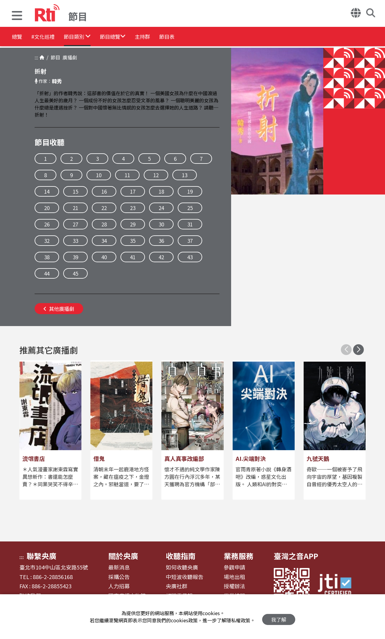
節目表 (212, 37)
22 (104, 208)
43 (190, 257)
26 (47, 224)
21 (75, 208)
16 (104, 191)
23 (132, 208)
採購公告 (119, 577)
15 (75, 191)
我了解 (278, 617)
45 (75, 273)
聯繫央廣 (41, 555)
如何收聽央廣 (182, 567)
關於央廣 (123, 555)
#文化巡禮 (52, 37)
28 (104, 224)
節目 (54, 57)
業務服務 (238, 555)
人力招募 (119, 586)
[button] (17, 16)
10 (98, 175)
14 (47, 191)
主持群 (179, 37)
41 (132, 257)
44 (47, 273)
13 (184, 175)
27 (75, 224)
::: (36, 57)
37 (190, 240)
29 (132, 224)
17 (132, 191)
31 (190, 224)
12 (156, 175)
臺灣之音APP (296, 555)
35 (132, 240)
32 (47, 240)
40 (104, 257)
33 (75, 240)
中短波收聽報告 (184, 577)
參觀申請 (234, 567)
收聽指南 (181, 555)
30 (161, 224)
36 (161, 240)
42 (161, 257)
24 (161, 208)
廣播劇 (68, 57)
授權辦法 (234, 586)
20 (47, 208)
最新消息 (119, 567)
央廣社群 (176, 586)
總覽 (18, 37)
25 (190, 208)
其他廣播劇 (59, 308)
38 (47, 257)
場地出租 (234, 577)
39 (75, 257)
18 (161, 191)
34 (104, 240)
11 (127, 175)
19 (190, 191)
